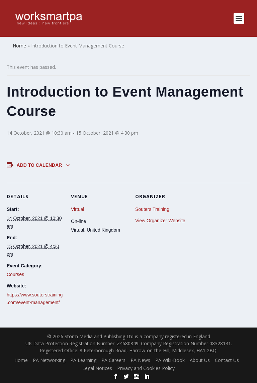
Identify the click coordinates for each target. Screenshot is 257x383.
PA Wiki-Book (170, 360)
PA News (140, 360)
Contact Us (227, 360)
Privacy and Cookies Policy (146, 368)
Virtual (77, 209)
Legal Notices (97, 368)
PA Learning (83, 360)
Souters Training (152, 209)
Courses (15, 274)
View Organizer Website (160, 220)
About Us (200, 360)
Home (21, 360)
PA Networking (49, 360)
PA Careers (113, 360)
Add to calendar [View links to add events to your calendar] (39, 165)
